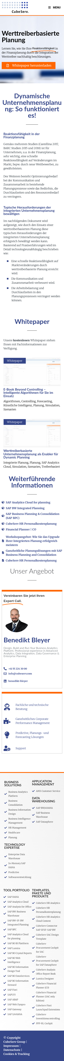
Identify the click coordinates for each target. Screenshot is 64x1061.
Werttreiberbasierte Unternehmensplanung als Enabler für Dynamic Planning (30, 454)
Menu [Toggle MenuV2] (54, 7)
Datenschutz (11, 1050)
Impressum (11, 1045)
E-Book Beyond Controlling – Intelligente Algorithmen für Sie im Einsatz (28, 392)
